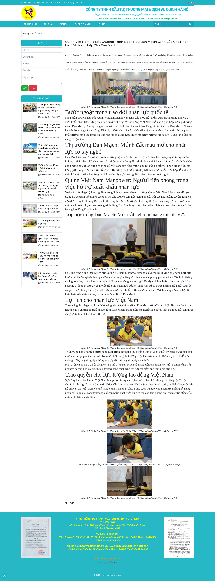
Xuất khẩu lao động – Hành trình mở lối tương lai (48, 168)
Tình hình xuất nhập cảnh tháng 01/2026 (48, 207)
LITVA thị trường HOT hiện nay (49, 222)
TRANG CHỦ (31, 24)
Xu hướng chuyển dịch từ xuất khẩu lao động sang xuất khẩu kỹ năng (49, 129)
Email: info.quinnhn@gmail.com (66, 2)
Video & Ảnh (83, 24)
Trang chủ (28, 33)
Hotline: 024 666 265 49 (34, 2)
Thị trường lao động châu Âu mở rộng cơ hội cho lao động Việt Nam (48, 257)
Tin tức (49, 24)
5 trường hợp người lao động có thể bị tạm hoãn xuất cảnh (48, 276)
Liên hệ (101, 24)
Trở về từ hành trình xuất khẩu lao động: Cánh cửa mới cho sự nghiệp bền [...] (48, 149)
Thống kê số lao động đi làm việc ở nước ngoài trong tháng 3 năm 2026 (49, 109)
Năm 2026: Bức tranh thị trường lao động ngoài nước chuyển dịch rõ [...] (49, 187)
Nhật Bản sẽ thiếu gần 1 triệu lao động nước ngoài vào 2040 (49, 238)
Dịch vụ (64, 24)
